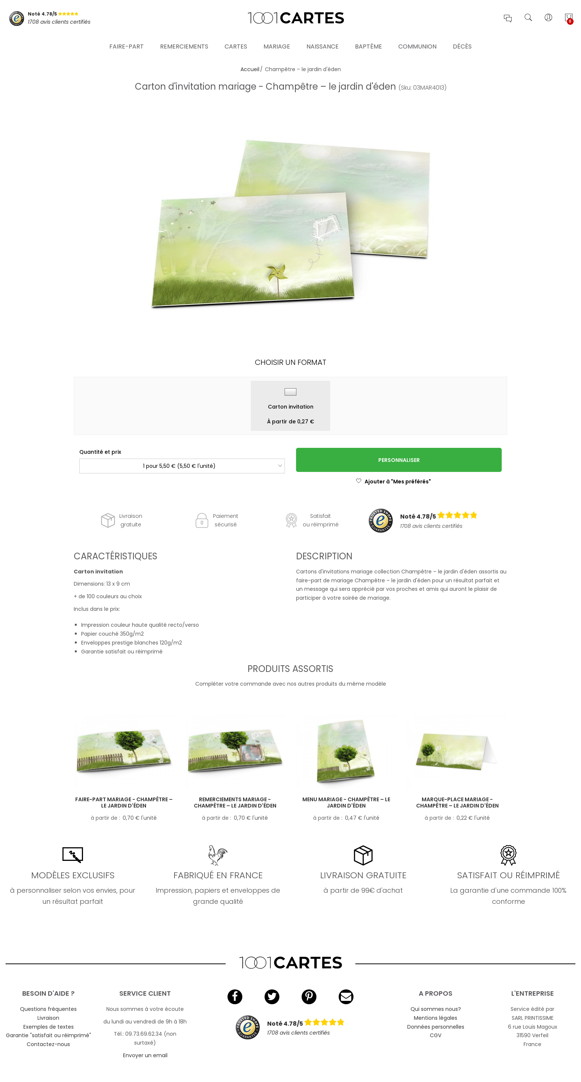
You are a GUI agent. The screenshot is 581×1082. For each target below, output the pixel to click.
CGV (435, 1035)
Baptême (368, 42)
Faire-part (126, 42)
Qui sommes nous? (436, 1009)
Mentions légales (435, 1018)
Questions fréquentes (48, 1009)
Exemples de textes (48, 1027)
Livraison (48, 1018)
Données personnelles (435, 1027)
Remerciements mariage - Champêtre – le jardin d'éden (235, 802)
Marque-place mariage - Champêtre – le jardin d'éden (457, 802)
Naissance (322, 42)
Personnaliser (399, 460)
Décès (462, 42)
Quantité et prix (100, 452)
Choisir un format (290, 362)
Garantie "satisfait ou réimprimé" (48, 1035)
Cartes (236, 42)
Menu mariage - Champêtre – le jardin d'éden (346, 802)
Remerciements (184, 42)
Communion (417, 42)
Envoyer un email (145, 1055)
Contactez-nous (48, 1044)
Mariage (276, 42)
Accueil (249, 69)
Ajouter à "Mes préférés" (393, 481)
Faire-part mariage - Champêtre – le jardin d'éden (124, 802)
